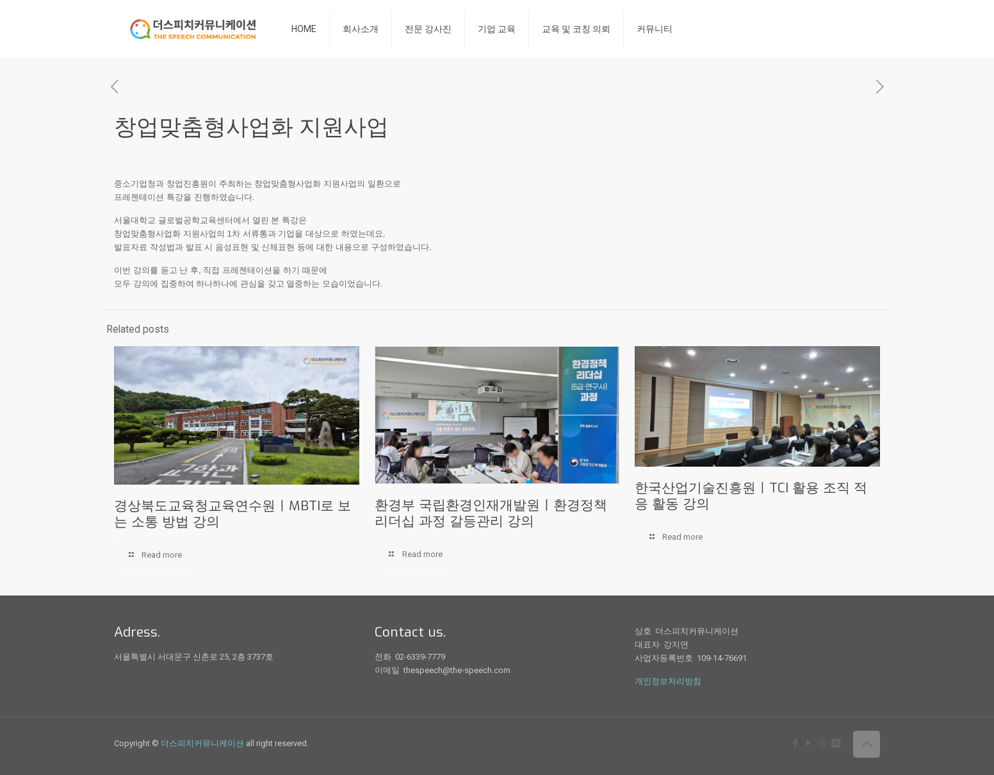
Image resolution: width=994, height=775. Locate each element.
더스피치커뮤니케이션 (202, 743)
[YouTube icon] (808, 743)
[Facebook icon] (795, 743)
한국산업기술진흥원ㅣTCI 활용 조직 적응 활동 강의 (751, 496)
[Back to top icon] (866, 744)
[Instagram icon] (822, 743)
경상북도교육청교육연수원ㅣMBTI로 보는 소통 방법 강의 (232, 514)
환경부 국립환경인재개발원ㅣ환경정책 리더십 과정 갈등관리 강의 (491, 513)
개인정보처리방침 (668, 681)
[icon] (835, 743)
